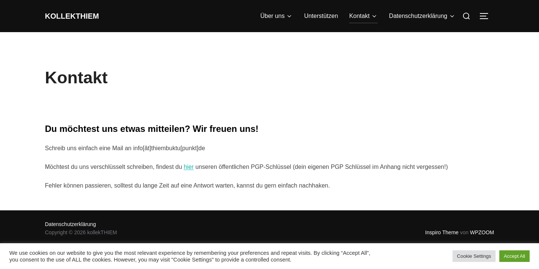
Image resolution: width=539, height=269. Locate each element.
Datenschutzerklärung (422, 16)
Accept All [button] (514, 256)
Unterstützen (321, 16)
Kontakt (363, 16)
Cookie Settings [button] (474, 256)
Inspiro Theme (442, 232)
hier (189, 167)
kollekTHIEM (80, 16)
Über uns (276, 16)
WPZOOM (482, 232)
